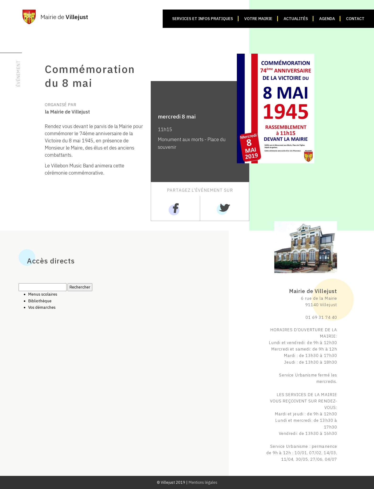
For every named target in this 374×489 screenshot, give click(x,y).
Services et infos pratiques (202, 18)
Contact (355, 18)
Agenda (327, 18)
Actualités (296, 18)
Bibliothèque (40, 301)
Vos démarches (42, 307)
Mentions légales (202, 482)
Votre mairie (258, 18)
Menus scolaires (42, 294)
